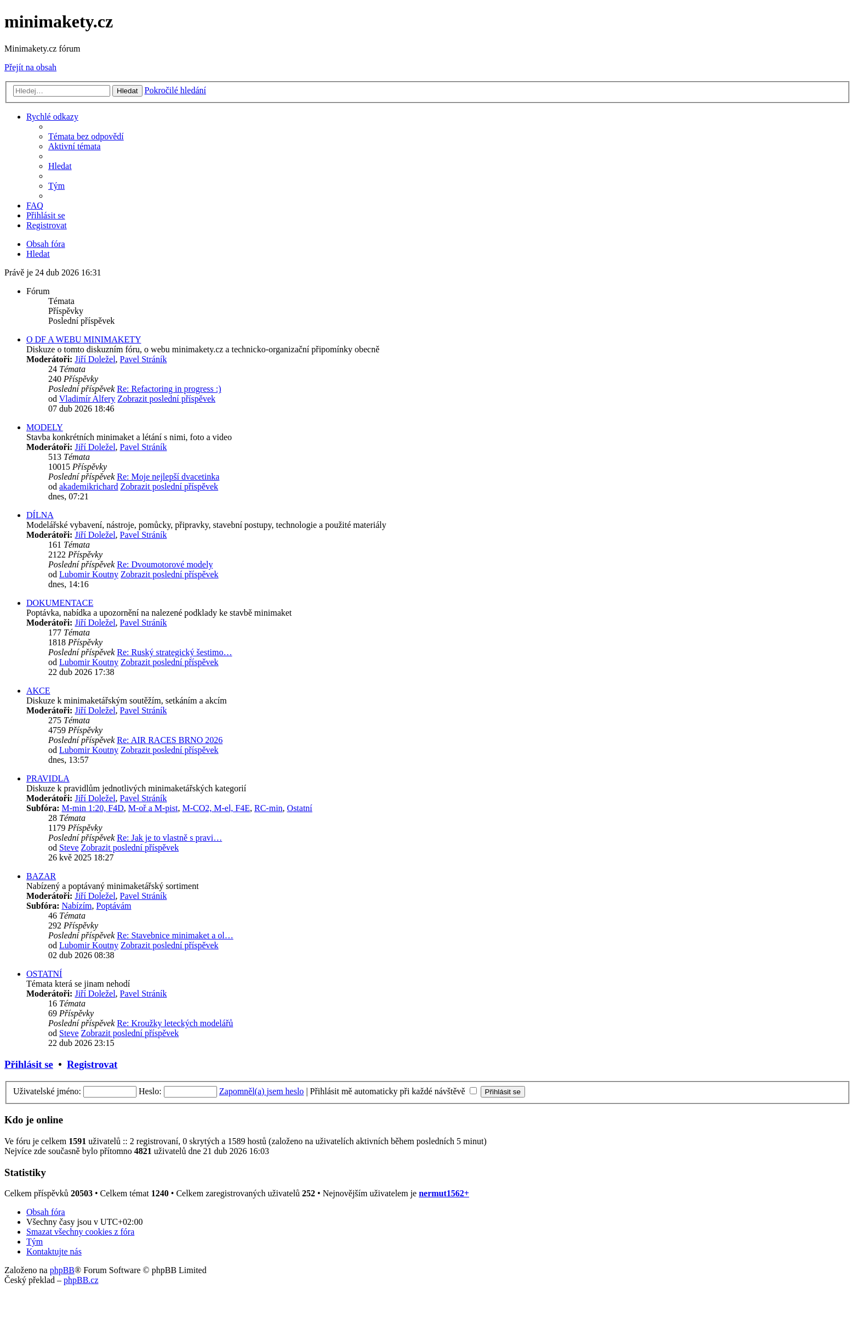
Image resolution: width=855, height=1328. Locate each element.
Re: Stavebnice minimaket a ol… (175, 935)
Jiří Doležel (95, 359)
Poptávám (114, 905)
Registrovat (92, 1064)
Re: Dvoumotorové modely (165, 564)
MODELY (44, 427)
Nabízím (76, 905)
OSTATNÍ (44, 973)
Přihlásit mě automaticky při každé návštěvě (393, 1091)
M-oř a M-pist (153, 808)
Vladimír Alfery (87, 398)
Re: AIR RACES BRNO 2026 (170, 740)
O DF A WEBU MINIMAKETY (83, 339)
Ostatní (299, 808)
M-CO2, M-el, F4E (216, 808)
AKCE (38, 690)
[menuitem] (86, 136)
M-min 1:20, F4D (92, 808)
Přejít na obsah (30, 67)
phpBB (62, 1270)
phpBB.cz (81, 1280)
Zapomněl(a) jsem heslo (261, 1091)
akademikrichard (88, 486)
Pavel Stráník (143, 359)
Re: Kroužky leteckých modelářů (175, 1023)
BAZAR (41, 876)
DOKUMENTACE (59, 602)
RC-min (268, 808)
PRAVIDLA (48, 778)
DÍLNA (40, 515)
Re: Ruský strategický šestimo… (174, 652)
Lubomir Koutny (88, 574)
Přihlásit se (28, 1064)
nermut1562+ (444, 1193)
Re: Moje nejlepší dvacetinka (168, 476)
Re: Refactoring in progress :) (169, 388)
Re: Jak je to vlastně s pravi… (169, 837)
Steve (69, 847)
